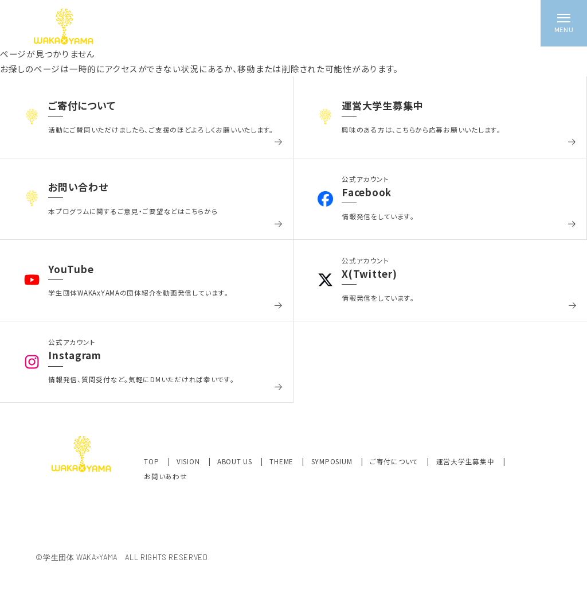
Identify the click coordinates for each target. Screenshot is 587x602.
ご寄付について (395, 461)
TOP (152, 461)
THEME (282, 461)
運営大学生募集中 (466, 461)
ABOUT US (236, 461)
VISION (189, 461)
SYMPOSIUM (332, 461)
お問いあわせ (165, 476)
